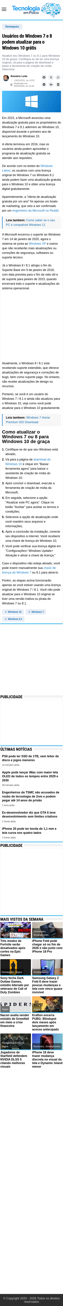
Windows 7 (36, 611)
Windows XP (37, 243)
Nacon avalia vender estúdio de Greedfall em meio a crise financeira (15, 1020)
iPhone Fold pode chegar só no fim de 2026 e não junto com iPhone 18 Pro (46, 946)
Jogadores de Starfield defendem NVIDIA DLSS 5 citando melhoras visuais (14, 1059)
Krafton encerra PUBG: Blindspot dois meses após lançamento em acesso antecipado (45, 1022)
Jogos (5, 934)
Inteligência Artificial (13, 1042)
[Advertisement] (31, 326)
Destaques (12, 26)
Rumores (38, 1046)
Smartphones (40, 934)
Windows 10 (13, 611)
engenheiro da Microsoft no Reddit (35, 210)
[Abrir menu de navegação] (5, 9)
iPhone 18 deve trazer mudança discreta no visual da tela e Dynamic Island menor (47, 1059)
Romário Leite (19, 76)
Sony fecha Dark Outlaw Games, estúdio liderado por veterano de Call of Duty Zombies (14, 985)
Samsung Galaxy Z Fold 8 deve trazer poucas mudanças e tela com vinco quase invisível (46, 985)
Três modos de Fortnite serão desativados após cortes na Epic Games (13, 948)
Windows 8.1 (13, 619)
